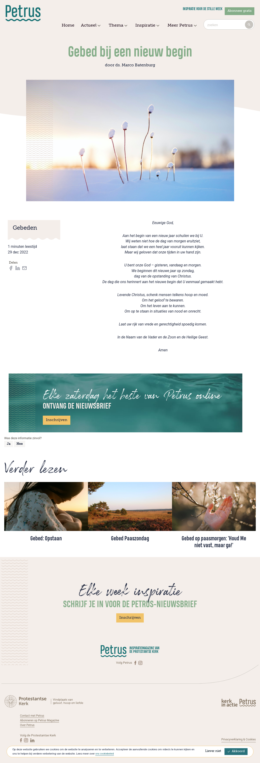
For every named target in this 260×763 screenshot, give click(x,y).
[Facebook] (135, 663)
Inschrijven (56, 420)
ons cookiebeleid (105, 753)
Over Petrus (28, 725)
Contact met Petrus (33, 715)
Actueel (90, 25)
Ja (8, 444)
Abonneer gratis (240, 10)
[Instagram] (141, 663)
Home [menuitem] (68, 25)
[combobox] (229, 24)
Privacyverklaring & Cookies (237, 739)
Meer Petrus (182, 25)
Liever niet (213, 751)
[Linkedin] (32, 740)
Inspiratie (146, 25)
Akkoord (236, 751)
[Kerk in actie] (230, 702)
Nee (19, 444)
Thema (117, 25)
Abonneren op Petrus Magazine (41, 720)
